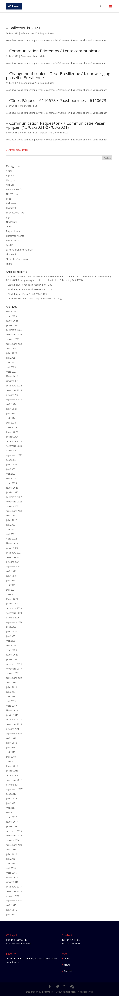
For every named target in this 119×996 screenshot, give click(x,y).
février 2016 (12, 877)
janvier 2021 (12, 603)
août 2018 (11, 738)
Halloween (11, 203)
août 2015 (11, 905)
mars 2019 (11, 705)
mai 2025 (10, 362)
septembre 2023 (14, 455)
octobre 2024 (13, 394)
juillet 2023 (11, 464)
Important (11, 207)
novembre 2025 (14, 334)
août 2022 (11, 515)
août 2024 (11, 404)
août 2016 (11, 849)
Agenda (10, 175)
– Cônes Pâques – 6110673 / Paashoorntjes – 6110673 (56, 100)
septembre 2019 (14, 677)
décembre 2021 (14, 552)
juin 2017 (10, 803)
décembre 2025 (14, 329)
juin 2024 (10, 413)
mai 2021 (10, 585)
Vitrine (43, 56)
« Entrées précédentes (17, 149)
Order (9, 226)
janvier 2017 (12, 826)
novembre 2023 (14, 445)
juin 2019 (10, 691)
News (67, 964)
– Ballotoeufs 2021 (23, 28)
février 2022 (12, 543)
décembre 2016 (14, 831)
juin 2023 (10, 469)
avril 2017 (11, 812)
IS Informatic (46, 991)
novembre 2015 (14, 891)
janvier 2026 (12, 325)
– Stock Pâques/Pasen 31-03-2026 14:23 (26, 294)
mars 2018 (11, 761)
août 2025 (11, 348)
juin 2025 (10, 357)
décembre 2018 (14, 719)
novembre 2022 (14, 501)
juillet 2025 (11, 353)
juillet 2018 (11, 742)
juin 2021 (10, 580)
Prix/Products (61, 132)
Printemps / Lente (30, 56)
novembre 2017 (14, 779)
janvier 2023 (12, 492)
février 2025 (12, 376)
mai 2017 (10, 807)
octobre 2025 (13, 339)
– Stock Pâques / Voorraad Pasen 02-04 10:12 (29, 289)
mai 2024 (10, 418)
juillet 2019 (11, 687)
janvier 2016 (12, 881)
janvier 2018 (12, 770)
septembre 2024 (14, 399)
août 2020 (11, 626)
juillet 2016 (11, 854)
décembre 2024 (14, 385)
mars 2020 (11, 649)
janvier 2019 (12, 715)
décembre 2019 (14, 663)
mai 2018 (10, 752)
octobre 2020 (13, 617)
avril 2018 (11, 756)
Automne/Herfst (14, 189)
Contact (68, 971)
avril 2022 (11, 534)
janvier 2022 (12, 547)
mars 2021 (11, 594)
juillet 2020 (11, 631)
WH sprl (70, 991)
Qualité (9, 245)
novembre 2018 (14, 724)
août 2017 (11, 793)
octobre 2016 (13, 840)
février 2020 (12, 654)
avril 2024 (11, 422)
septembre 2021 (14, 566)
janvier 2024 (12, 436)
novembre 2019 (14, 668)
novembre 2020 (14, 612)
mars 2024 (11, 427)
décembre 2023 (14, 441)
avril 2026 (11, 311)
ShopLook (11, 254)
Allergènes (11, 180)
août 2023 (11, 459)
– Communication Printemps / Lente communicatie (53, 51)
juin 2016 (10, 858)
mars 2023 (11, 483)
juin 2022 (10, 524)
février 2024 (12, 432)
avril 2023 (11, 478)
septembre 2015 (14, 900)
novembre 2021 (14, 557)
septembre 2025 (14, 343)
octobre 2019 (13, 673)
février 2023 (12, 487)
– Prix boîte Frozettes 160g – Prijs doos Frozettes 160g (34, 298)
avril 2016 (11, 868)
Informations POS (30, 33)
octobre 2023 (13, 450)
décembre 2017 (14, 775)
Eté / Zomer (12, 194)
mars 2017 (11, 817)
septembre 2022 (14, 510)
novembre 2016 (14, 835)
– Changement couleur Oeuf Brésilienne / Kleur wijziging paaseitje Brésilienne (58, 75)
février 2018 (12, 765)
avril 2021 (11, 589)
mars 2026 (11, 316)
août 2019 (11, 682)
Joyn (8, 217)
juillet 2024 (11, 408)
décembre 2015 (14, 886)
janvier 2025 (12, 380)
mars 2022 (11, 538)
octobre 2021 (13, 561)
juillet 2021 (11, 575)
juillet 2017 (11, 798)
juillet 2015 (11, 909)
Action (9, 170)
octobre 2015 (13, 895)
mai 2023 (10, 473)
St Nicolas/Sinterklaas (17, 259)
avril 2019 (11, 701)
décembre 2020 (14, 608)
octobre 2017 (13, 784)
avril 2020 (11, 645)
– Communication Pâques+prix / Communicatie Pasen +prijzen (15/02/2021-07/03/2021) (56, 125)
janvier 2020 (12, 659)
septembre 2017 (14, 789)
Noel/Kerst (11, 221)
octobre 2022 (13, 506)
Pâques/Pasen (47, 33)
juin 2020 (10, 636)
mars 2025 (11, 371)
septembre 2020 (14, 622)
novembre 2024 (14, 390)
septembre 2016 (14, 844)
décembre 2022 (14, 496)
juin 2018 (10, 747)
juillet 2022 (11, 520)
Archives (10, 184)
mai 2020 (10, 640)
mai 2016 (10, 863)
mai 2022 (10, 529)
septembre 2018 (14, 733)
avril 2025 (11, 367)
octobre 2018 (13, 728)
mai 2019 (10, 696)
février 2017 (12, 821)
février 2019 (12, 710)
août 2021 (11, 571)
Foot (8, 198)
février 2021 (12, 599)
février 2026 (12, 320)
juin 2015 (10, 914)
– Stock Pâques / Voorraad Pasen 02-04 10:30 (29, 284)
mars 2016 (11, 872)
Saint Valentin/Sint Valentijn (19, 249)
